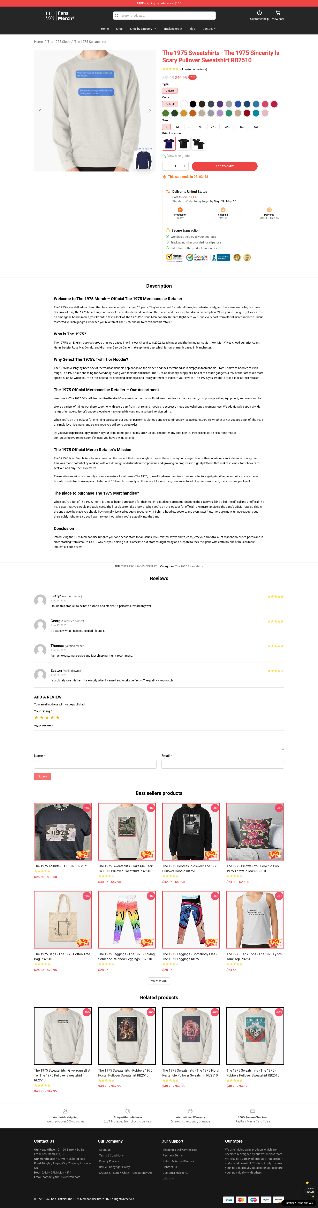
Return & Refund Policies (178, 1161)
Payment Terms (173, 1155)
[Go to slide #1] (84, 181)
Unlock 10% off (310, 1190)
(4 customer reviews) (193, 69)
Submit (42, 776)
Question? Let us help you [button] (299, 1203)
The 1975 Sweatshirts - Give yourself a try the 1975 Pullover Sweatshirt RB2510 (62, 1075)
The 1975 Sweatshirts (90, 42)
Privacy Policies (109, 1161)
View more (159, 980)
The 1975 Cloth (58, 42)
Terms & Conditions (111, 1155)
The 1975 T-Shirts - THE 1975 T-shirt (60, 866)
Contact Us (170, 1167)
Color (165, 97)
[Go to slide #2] (105, 181)
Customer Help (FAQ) (176, 1172)
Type (165, 84)
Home (38, 42)
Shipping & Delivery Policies (180, 1149)
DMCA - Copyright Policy (114, 1167)
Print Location (171, 133)
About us (105, 1149)
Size (165, 120)
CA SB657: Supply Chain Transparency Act (126, 1172)
